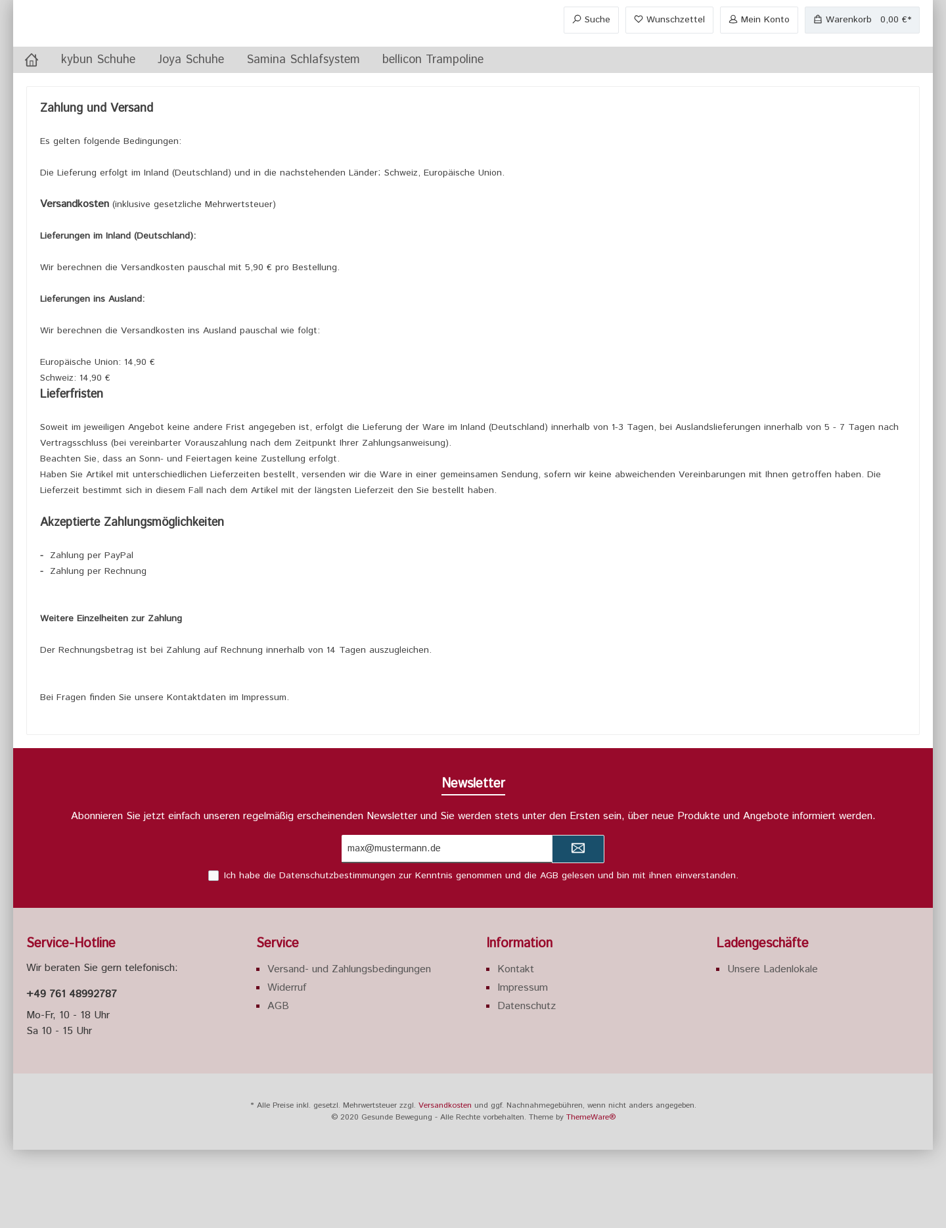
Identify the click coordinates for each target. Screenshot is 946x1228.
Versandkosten (445, 1183)
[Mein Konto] (759, 59)
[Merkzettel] (669, 59)
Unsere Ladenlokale (772, 1047)
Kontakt (515, 1047)
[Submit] (578, 927)
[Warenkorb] (862, 59)
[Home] (31, 138)
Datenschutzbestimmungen (337, 953)
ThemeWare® (591, 1195)
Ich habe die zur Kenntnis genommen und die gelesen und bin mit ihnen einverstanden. (481, 953)
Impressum (522, 1066)
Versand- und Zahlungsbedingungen (349, 1047)
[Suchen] (591, 59)
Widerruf (286, 1066)
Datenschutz (526, 1084)
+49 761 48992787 (71, 1072)
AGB (549, 953)
